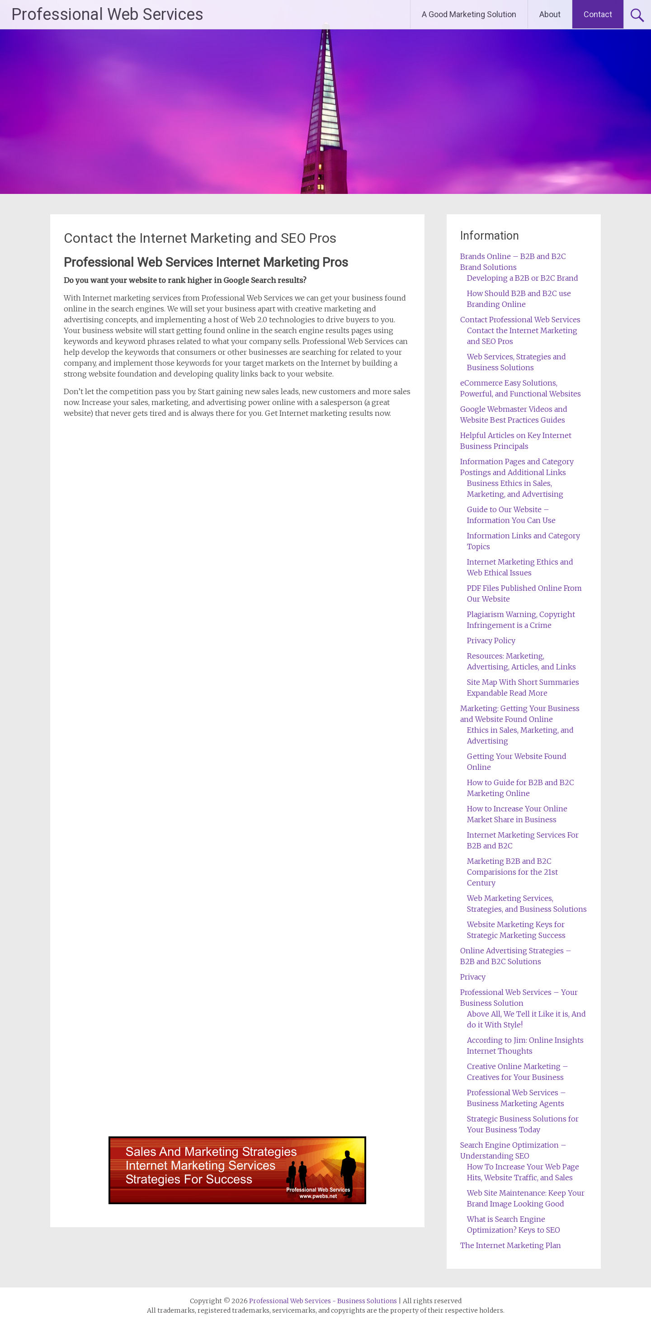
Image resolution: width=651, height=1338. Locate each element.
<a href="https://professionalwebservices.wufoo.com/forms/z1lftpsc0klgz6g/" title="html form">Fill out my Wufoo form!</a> (237, 779)
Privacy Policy (491, 640)
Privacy (473, 976)
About (550, 14)
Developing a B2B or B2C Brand (522, 278)
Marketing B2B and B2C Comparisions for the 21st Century (512, 872)
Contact (598, 14)
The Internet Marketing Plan (510, 1245)
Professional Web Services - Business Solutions (323, 1301)
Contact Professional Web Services (520, 319)
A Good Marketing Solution (469, 14)
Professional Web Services (107, 14)
